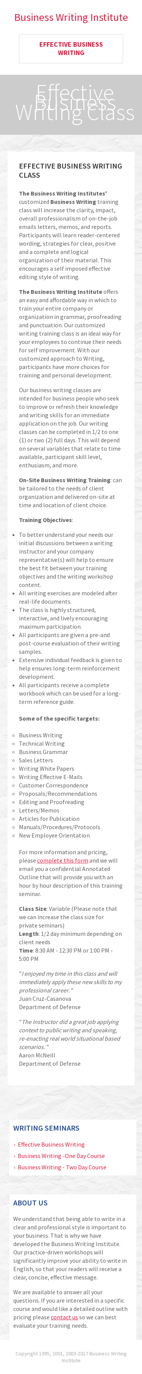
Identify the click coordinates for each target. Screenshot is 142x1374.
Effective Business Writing (51, 1144)
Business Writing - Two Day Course (62, 1167)
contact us (64, 1317)
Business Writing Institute (71, 17)
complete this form (62, 860)
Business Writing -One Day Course (61, 1155)
